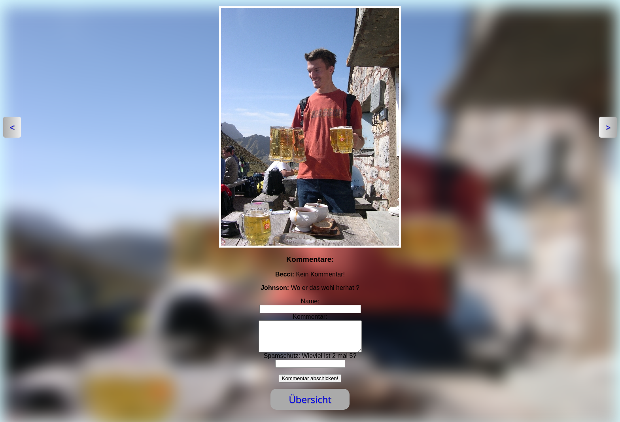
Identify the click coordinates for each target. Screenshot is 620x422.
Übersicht (310, 405)
